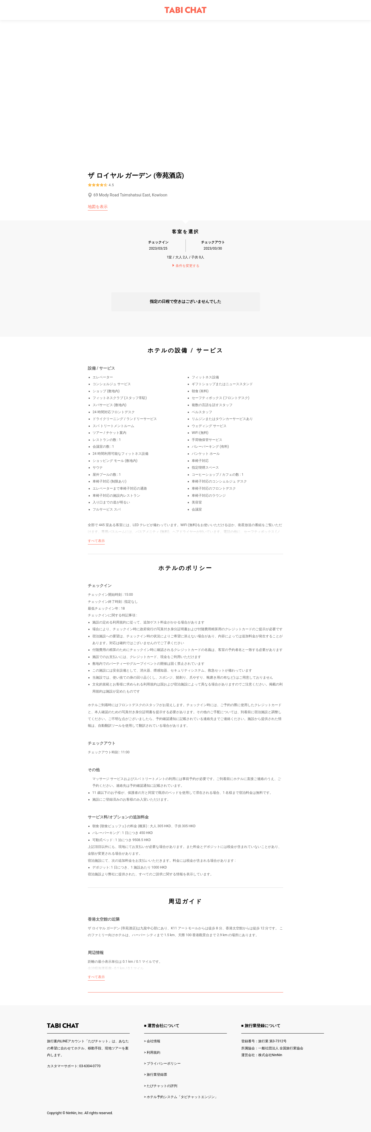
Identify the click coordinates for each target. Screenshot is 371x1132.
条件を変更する (185, 266)
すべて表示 (96, 541)
